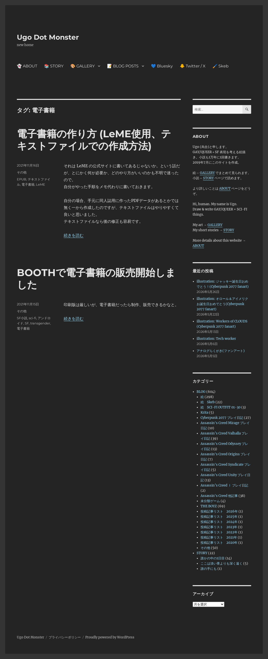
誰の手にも (209, 569)
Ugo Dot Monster (48, 37)
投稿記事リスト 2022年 (219, 532)
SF (27, 323)
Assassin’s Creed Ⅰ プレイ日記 (224, 485)
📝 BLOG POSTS (123, 66)
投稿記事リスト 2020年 (219, 543)
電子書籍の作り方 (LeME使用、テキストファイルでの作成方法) (94, 140)
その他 (22, 172)
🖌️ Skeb (220, 66)
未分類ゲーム (210, 501)
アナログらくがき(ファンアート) (221, 351)
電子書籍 (28, 184)
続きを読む (74, 235)
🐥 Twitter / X (193, 66)
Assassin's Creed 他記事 (219, 496)
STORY (208, 178)
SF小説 (22, 318)
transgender (40, 323)
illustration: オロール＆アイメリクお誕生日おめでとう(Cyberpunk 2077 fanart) (222, 304)
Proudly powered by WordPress (109, 637)
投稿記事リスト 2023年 (219, 527)
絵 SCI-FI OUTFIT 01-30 (220, 407)
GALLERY (207, 173)
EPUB (21, 179)
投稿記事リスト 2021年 (219, 537)
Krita (204, 412)
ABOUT (225, 188)
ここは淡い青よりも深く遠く (221, 563)
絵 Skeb (208, 402)
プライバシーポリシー (65, 637)
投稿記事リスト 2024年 (219, 522)
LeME (40, 184)
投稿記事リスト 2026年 (219, 511)
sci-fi (32, 318)
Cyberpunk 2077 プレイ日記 (222, 418)
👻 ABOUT (27, 66)
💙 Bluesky (162, 66)
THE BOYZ (209, 506)
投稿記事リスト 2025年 (219, 517)
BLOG (201, 392)
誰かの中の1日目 (213, 558)
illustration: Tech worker (216, 339)
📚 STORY (53, 66)
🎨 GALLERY (82, 66)
